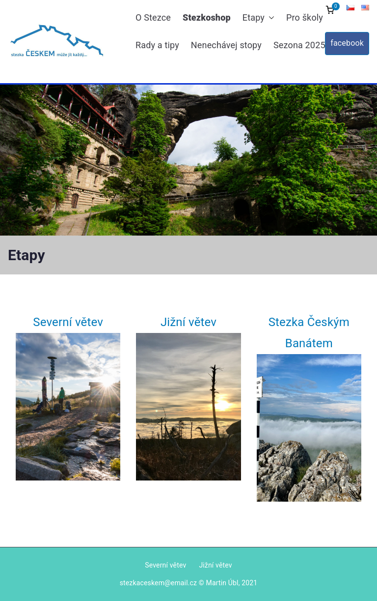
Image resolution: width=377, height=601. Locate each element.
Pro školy (304, 17)
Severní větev (68, 322)
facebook (347, 43)
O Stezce (153, 17)
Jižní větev (188, 322)
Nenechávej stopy (226, 45)
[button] (269, 18)
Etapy (258, 18)
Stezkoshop (207, 17)
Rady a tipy (157, 45)
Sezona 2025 (304, 45)
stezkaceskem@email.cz (158, 583)
